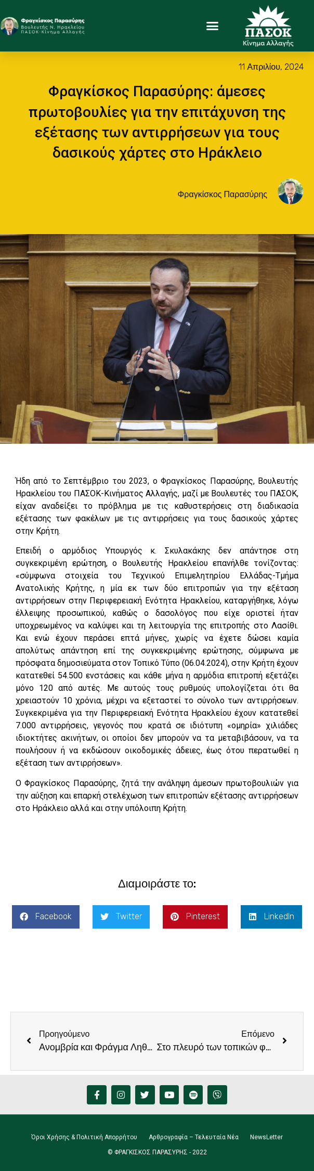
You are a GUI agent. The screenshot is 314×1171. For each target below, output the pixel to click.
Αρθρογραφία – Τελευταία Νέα (194, 1137)
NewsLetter (266, 1137)
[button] (212, 26)
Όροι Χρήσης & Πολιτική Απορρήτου (84, 1137)
